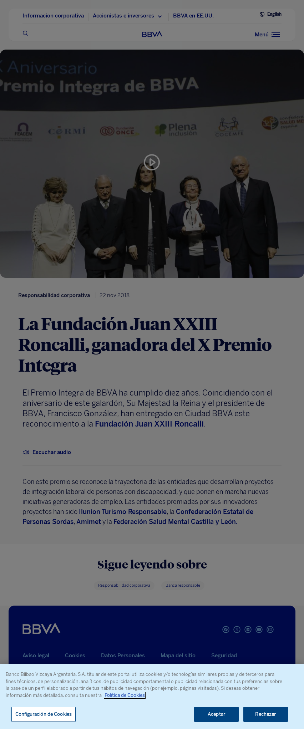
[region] (152, 696)
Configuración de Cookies (43, 714)
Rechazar (265, 714)
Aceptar (216, 714)
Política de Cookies (125, 695)
